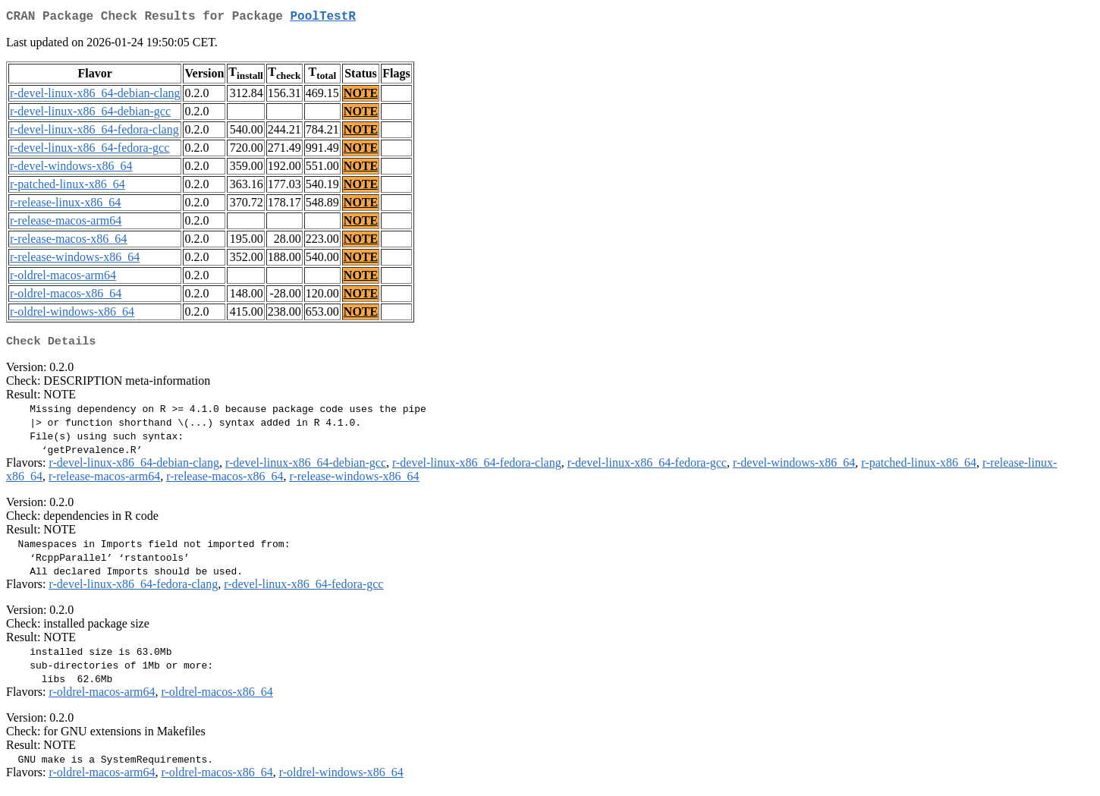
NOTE (361, 96)
